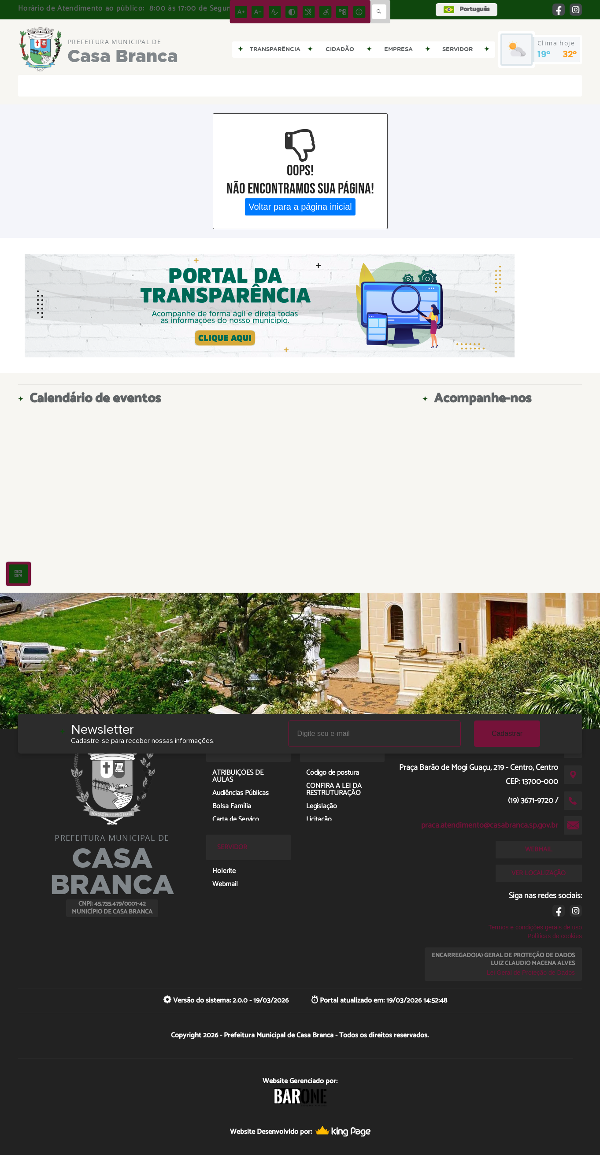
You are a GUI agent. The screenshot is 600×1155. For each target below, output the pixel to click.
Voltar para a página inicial (300, 207)
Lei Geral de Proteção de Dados (531, 972)
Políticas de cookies (554, 936)
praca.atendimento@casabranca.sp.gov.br (489, 825)
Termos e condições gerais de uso (535, 927)
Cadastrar (507, 733)
